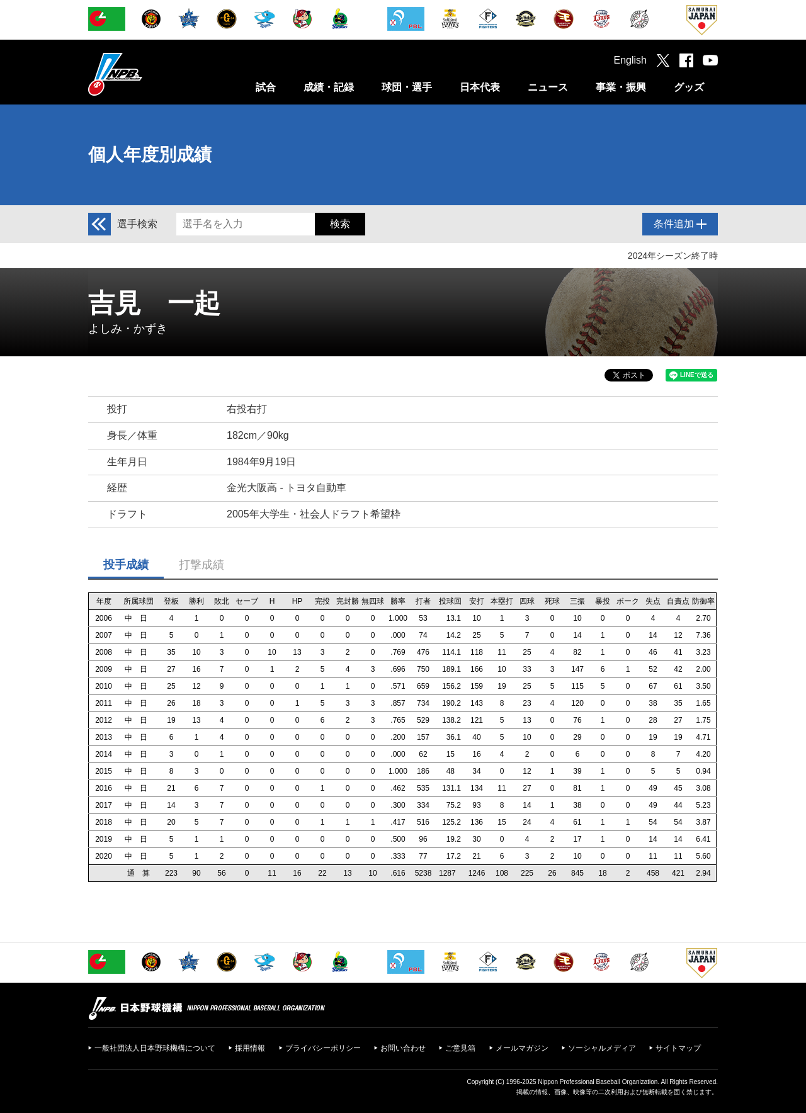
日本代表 (480, 87)
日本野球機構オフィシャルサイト (146, 74)
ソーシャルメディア (602, 1048)
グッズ (689, 87)
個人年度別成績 (150, 154)
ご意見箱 (460, 1048)
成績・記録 (329, 87)
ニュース (548, 87)
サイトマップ (678, 1048)
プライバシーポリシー (323, 1048)
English (630, 60)
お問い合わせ (403, 1048)
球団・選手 (407, 87)
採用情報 (250, 1048)
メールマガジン (522, 1048)
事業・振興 (621, 87)
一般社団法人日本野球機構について (154, 1048)
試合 (266, 87)
